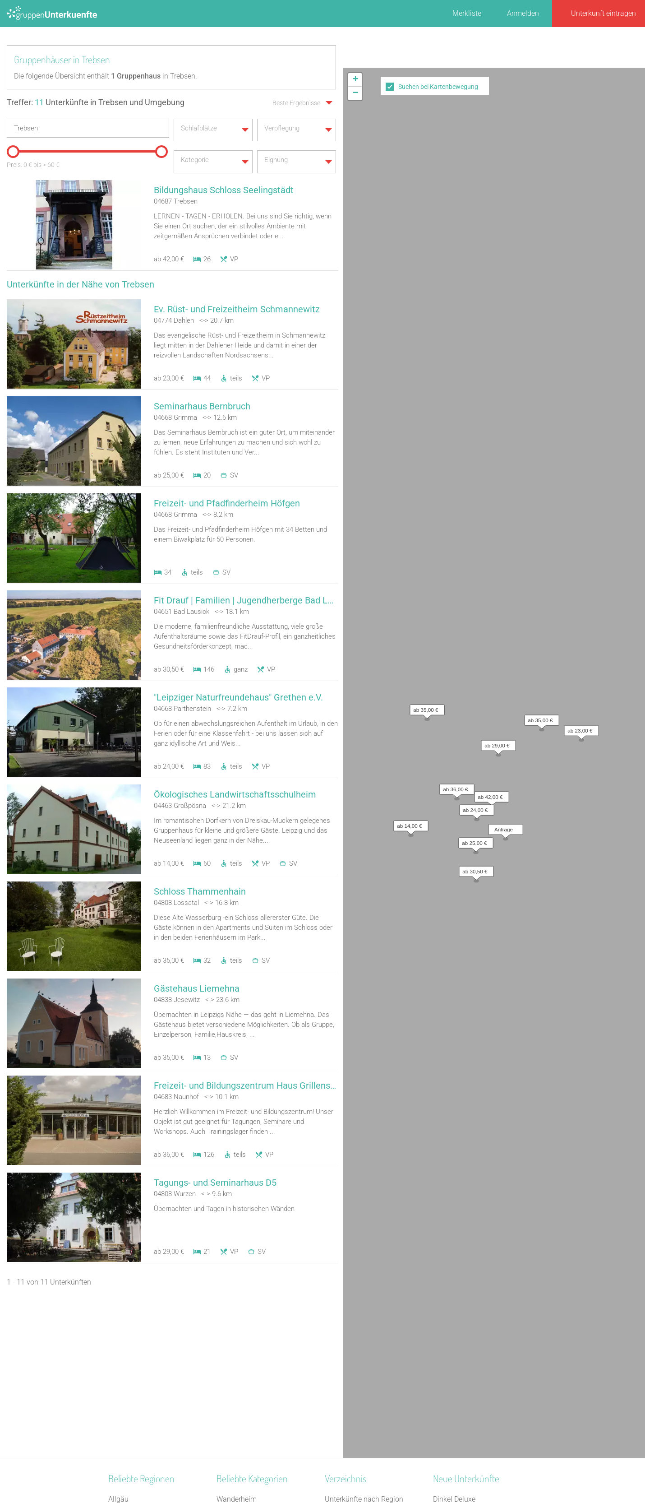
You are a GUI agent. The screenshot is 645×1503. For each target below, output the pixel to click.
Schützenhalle (239, 1403)
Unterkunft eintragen (603, 13)
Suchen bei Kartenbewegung (438, 86)
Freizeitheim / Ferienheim (257, 1426)
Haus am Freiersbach (467, 1368)
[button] (489, 205)
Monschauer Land (137, 1356)
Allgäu (118, 1321)
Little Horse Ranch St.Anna (475, 1356)
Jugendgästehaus (245, 1332)
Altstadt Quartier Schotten (474, 1344)
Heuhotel (231, 1356)
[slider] (11, 148)
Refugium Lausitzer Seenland (479, 1332)
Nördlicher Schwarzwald (146, 1379)
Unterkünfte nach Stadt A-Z (368, 1356)
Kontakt (249, 1472)
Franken (121, 1368)
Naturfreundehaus (245, 1414)
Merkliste (466, 13)
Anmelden (523, 13)
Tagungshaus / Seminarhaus (263, 1344)
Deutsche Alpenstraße (142, 1344)
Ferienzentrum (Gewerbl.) (256, 1379)
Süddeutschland (134, 1403)
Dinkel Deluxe (454, 1321)
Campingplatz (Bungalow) (258, 1391)
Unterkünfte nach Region (364, 1321)
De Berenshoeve (458, 1379)
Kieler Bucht (127, 1426)
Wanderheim (237, 1321)
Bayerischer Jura (134, 1391)
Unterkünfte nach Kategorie (368, 1344)
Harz (115, 1414)
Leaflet (562, 343)
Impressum (352, 1472)
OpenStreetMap (623, 343)
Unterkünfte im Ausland (362, 1379)
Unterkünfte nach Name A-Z (369, 1368)
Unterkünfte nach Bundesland (372, 1332)
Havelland (124, 1332)
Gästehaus (234, 1368)
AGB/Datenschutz (298, 1472)
